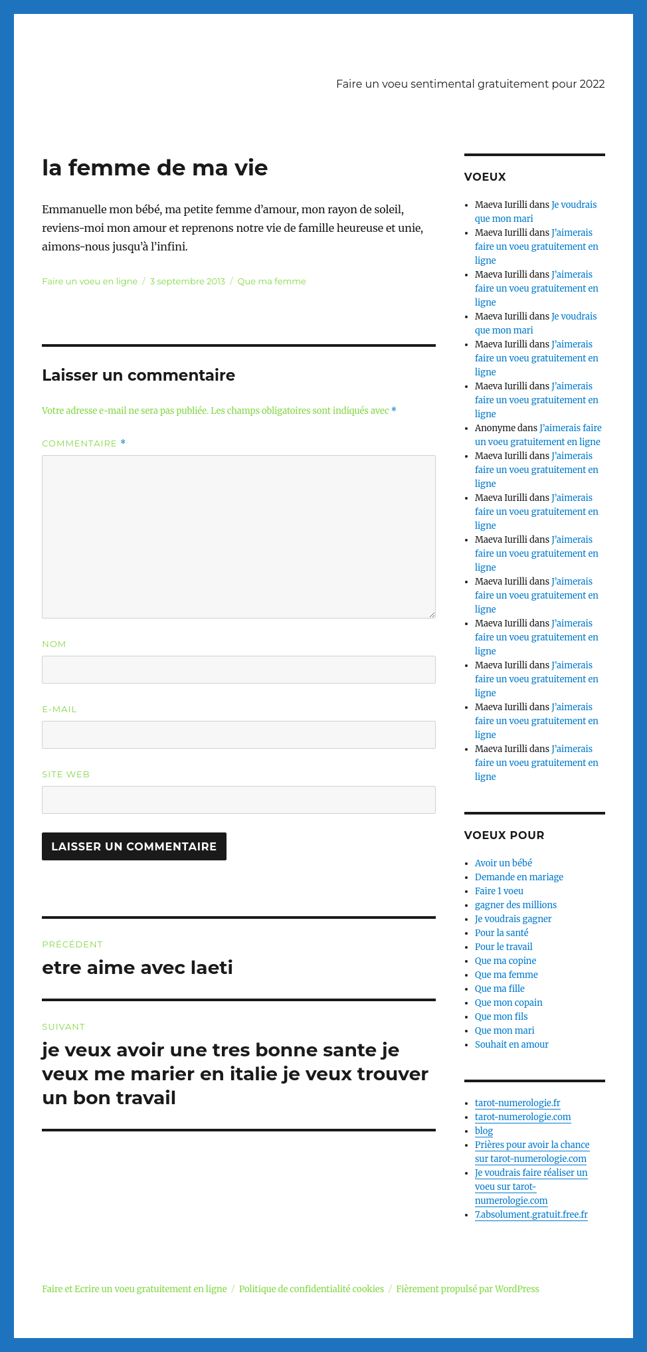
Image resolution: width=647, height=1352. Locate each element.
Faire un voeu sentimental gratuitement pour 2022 (470, 84)
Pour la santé (501, 933)
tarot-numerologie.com (523, 1117)
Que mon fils (501, 1016)
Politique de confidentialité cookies (311, 1289)
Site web (66, 774)
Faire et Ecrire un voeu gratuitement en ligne (134, 1289)
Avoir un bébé (503, 863)
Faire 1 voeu (499, 891)
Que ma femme (272, 281)
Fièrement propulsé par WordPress (468, 1289)
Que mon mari (505, 1030)
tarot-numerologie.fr (518, 1103)
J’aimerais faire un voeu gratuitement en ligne (537, 246)
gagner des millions (516, 905)
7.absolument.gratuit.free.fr (531, 1214)
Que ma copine (505, 961)
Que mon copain (509, 1003)
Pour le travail (504, 947)
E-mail (59, 709)
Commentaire (84, 443)
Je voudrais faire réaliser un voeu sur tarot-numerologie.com (531, 1187)
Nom (54, 643)
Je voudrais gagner (513, 919)
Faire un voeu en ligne (90, 281)
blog (484, 1131)
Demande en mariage (519, 877)
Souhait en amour (512, 1044)
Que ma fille (500, 989)
